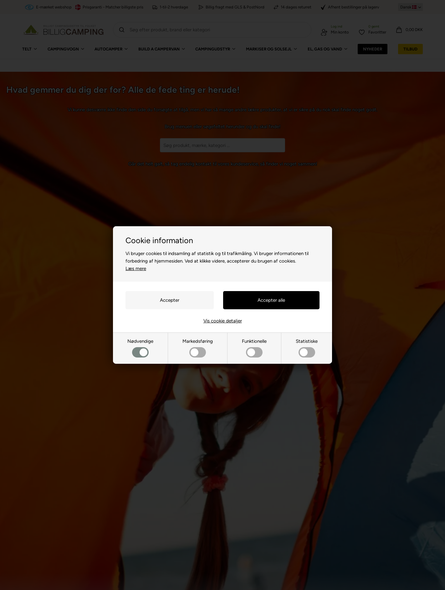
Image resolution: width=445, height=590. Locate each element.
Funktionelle (254, 348)
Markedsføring (197, 348)
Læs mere (135, 268)
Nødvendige (140, 348)
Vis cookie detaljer (222, 321)
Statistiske (307, 348)
